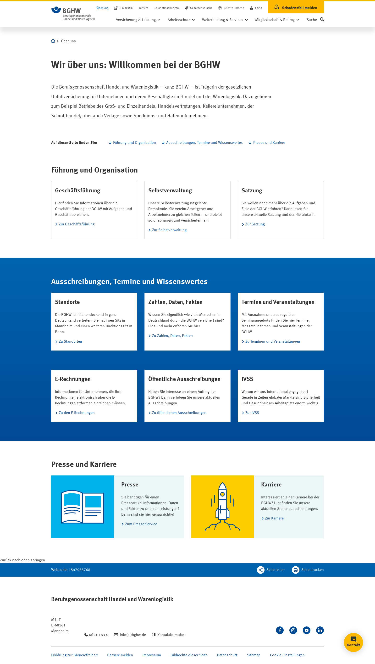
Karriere (143, 8)
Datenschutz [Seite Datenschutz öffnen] (227, 655)
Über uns (102, 8)
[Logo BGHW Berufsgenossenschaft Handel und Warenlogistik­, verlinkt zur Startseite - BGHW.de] (73, 13)
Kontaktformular (170, 635)
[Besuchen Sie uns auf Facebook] (280, 630)
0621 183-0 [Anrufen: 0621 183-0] (98, 635)
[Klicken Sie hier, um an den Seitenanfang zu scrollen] (22, 560)
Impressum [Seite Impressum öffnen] (152, 655)
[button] (315, 20)
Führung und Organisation (134, 143)
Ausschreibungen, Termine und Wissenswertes (204, 143)
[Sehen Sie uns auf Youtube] (306, 630)
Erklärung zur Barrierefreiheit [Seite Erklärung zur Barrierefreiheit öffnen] (74, 655)
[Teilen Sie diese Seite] (271, 570)
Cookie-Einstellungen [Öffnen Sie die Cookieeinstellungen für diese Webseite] (287, 655)
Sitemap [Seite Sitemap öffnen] (253, 655)
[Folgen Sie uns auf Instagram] (293, 630)
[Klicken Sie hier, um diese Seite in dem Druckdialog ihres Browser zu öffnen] (308, 570)
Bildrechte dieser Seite (189, 655)
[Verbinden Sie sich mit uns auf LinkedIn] (320, 630)
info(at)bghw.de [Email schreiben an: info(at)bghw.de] (133, 635)
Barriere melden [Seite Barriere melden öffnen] (120, 655)
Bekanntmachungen (166, 8)
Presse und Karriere (269, 143)
